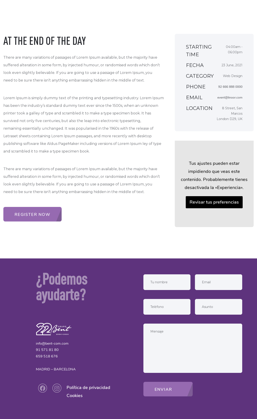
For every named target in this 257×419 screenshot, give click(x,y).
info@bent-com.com (52, 343)
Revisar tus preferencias (214, 202)
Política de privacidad (88, 388)
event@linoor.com (229, 97)
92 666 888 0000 (230, 87)
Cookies (75, 396)
